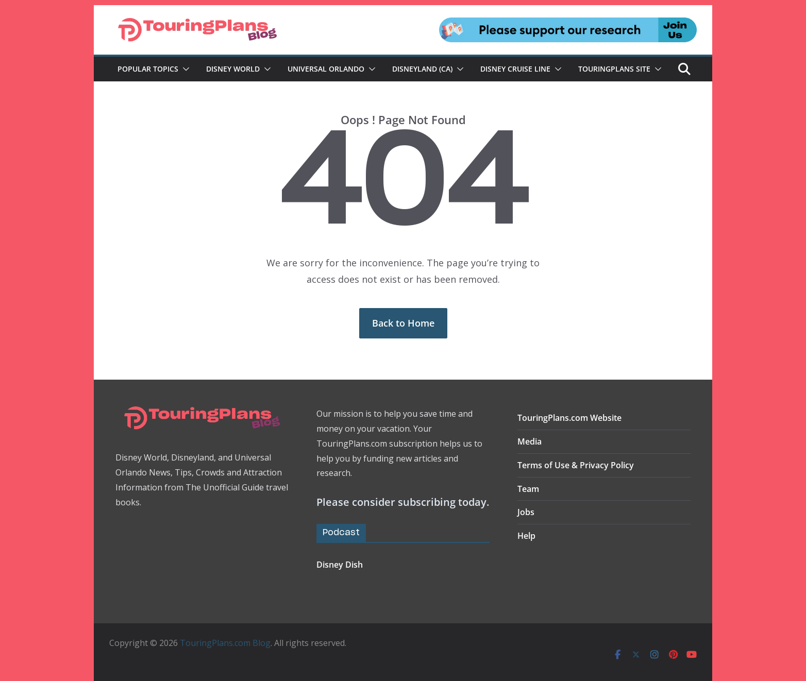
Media (529, 441)
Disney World (233, 69)
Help (526, 535)
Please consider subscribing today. (402, 502)
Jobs (525, 512)
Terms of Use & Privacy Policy (575, 465)
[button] (184, 69)
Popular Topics (147, 69)
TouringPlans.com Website (569, 417)
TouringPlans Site (614, 69)
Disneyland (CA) (422, 69)
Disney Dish (339, 564)
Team (528, 489)
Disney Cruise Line (515, 69)
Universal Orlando (326, 69)
